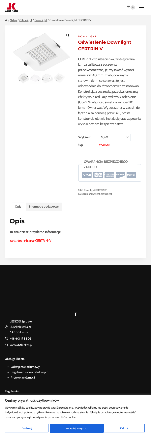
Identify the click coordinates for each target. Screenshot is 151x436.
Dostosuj (26, 428)
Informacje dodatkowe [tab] (44, 206)
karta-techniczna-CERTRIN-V (30, 241)
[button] (67, 35)
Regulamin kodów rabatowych (29, 372)
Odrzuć (70, 428)
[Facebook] (75, 314)
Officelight (106, 193)
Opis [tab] (18, 206)
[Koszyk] (131, 7)
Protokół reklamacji (23, 377)
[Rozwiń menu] (141, 7)
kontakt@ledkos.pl (21, 345)
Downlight (87, 36)
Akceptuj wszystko (119, 428)
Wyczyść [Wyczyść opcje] (104, 145)
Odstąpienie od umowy (25, 367)
